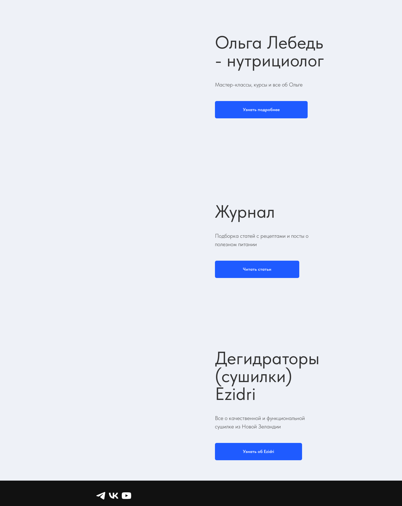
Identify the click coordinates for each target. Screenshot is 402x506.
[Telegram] (100, 495)
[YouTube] (126, 495)
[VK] (113, 495)
